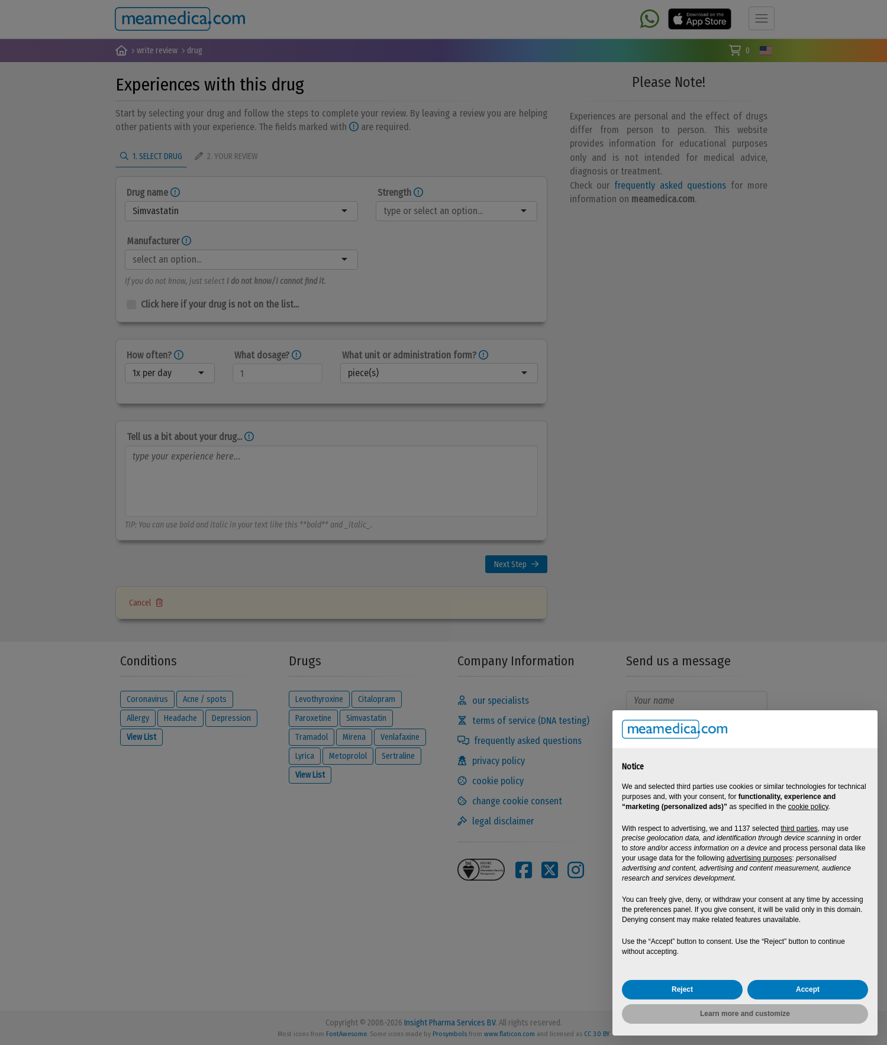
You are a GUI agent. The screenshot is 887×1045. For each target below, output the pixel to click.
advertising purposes (759, 858)
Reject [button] (682, 989)
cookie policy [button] (808, 807)
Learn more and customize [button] (745, 1014)
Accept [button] (808, 989)
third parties (799, 828)
